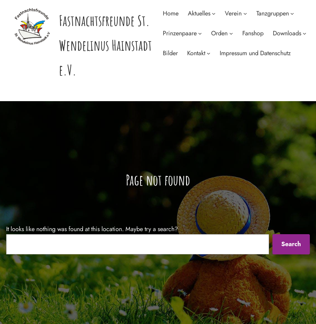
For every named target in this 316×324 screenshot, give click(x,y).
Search (291, 244)
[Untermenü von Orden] (231, 33)
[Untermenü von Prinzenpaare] (200, 33)
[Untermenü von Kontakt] (208, 53)
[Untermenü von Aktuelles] (214, 13)
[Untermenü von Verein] (245, 13)
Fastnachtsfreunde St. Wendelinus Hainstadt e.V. (105, 45)
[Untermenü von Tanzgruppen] (292, 13)
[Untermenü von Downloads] (304, 33)
